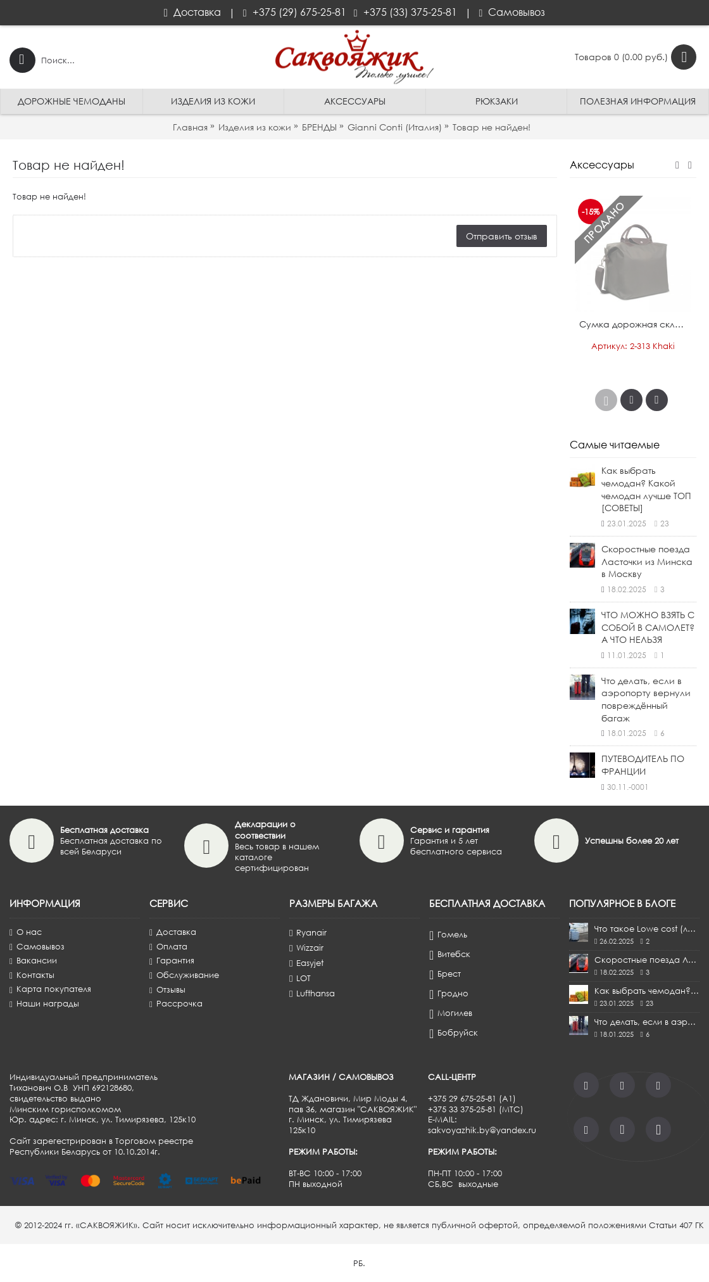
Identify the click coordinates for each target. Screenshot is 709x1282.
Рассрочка (176, 1003)
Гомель (448, 934)
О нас (25, 932)
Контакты (31, 975)
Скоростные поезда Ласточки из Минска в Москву (647, 561)
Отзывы (167, 989)
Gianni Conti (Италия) (395, 127)
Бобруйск (453, 1033)
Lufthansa (312, 993)
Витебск (449, 954)
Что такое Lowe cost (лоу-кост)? (647, 928)
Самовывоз (37, 946)
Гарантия (171, 960)
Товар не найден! (491, 127)
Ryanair (308, 932)
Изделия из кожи (254, 127)
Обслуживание (184, 975)
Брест (445, 974)
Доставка (172, 932)
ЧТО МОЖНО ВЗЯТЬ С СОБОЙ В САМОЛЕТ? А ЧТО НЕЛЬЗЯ (647, 627)
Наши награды (44, 1003)
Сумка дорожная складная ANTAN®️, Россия (635, 324)
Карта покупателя (50, 989)
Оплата (168, 946)
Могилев (450, 1013)
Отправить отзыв (501, 236)
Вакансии (33, 960)
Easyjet (306, 962)
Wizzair (306, 947)
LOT (300, 978)
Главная (190, 127)
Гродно (448, 993)
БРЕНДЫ (319, 127)
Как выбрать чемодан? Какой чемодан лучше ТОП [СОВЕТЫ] (646, 489)
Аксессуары (602, 164)
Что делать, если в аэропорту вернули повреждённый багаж (646, 699)
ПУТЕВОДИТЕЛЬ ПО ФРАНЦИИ (642, 765)
